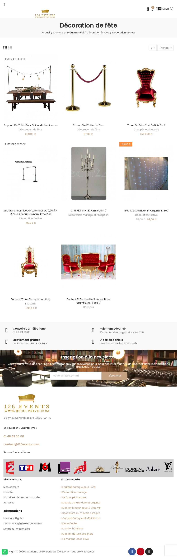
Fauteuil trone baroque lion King (30, 299)
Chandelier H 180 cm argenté (88, 210)
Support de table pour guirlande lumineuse (30, 125)
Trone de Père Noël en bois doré (146, 125)
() (166, 9)
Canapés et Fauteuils (146, 129)
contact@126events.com (21, 444)
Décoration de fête (30, 129)
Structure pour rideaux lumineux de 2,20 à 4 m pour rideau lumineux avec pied (31, 212)
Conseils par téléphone (29, 329)
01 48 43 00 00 (13, 436)
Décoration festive (30, 218)
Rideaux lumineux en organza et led (146, 210)
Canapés (88, 307)
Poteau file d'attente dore (88, 125)
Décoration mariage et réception (88, 215)
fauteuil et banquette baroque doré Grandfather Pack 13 (88, 301)
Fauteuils (30, 303)
